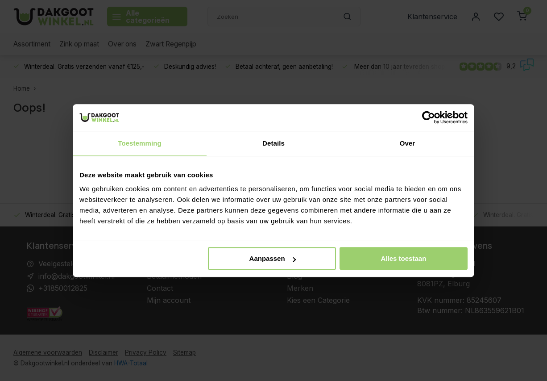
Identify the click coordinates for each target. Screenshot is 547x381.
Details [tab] (273, 143)
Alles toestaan (404, 258)
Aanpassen (272, 258)
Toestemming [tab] (140, 143)
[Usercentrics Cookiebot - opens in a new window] (429, 117)
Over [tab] (407, 143)
